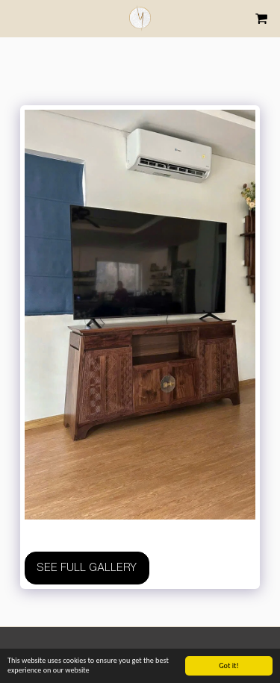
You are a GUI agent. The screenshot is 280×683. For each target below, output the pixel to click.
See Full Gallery (87, 567)
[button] (16, 17)
